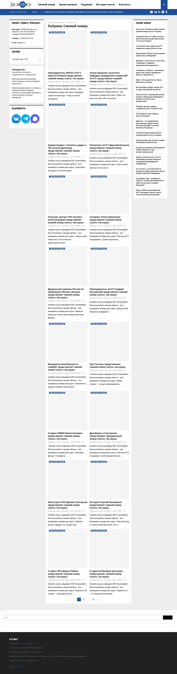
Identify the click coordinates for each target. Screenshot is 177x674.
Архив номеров (68, 4)
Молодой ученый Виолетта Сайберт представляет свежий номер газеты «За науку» (65, 367)
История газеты (105, 4)
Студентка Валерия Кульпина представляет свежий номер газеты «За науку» (106, 574)
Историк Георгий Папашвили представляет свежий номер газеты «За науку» (106, 505)
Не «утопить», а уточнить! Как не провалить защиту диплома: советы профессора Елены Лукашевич (150, 171)
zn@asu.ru (21, 43)
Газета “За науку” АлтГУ (29, 643)
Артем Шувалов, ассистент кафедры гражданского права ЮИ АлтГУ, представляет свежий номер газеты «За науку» (108, 77)
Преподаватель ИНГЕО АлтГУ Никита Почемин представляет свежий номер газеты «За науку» (66, 76)
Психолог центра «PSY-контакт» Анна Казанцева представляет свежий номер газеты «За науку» (66, 220)
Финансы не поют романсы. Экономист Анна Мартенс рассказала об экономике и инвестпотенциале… (84, 12)
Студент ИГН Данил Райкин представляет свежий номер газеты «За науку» (64, 574)
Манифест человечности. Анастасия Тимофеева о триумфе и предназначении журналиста (150, 63)
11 (93, 599)
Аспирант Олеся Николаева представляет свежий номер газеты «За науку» (105, 220)
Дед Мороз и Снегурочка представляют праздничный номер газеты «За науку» (106, 436)
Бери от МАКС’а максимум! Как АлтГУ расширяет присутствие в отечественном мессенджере (148, 192)
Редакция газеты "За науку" (59, 82)
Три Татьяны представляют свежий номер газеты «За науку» (108, 365)
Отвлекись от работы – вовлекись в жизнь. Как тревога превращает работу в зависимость (150, 72)
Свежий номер (46, 4)
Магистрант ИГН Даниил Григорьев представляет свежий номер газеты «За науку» (67, 505)
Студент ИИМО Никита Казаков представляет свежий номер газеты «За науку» (65, 436)
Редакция (86, 4)
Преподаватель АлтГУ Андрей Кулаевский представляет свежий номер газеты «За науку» (108, 292)
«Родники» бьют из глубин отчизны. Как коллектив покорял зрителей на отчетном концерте (150, 39)
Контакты (124, 4)
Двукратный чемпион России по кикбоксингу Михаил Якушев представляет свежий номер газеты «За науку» (66, 293)
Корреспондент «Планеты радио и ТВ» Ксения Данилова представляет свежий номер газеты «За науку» (67, 149)
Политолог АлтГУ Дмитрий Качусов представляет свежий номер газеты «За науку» (109, 148)
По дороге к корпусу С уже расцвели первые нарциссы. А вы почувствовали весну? (150, 150)
